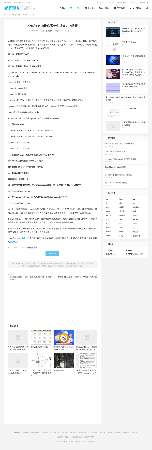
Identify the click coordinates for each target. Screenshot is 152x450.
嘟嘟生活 (126, 434)
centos (135, 200)
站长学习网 (134, 434)
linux (121, 200)
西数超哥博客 (11, 9)
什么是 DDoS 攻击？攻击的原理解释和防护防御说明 (41, 374)
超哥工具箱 (121, 3)
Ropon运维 (82, 434)
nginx (108, 200)
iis (106, 204)
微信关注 (142, 3)
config (108, 229)
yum (121, 233)
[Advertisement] (52, 304)
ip (120, 225)
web (134, 213)
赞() (52, 255)
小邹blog (64, 434)
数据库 (135, 233)
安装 (121, 237)
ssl (134, 204)
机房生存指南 (59, 372)
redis (135, 225)
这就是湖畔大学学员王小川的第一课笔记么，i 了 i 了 (86, 374)
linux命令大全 (55, 434)
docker (108, 217)
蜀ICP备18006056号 (89, 443)
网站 (135, 217)
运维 (107, 221)
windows (136, 208)
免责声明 (110, 3)
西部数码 (25, 434)
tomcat (108, 237)
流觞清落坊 (73, 434)
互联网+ (25, 16)
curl (134, 229)
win (107, 225)
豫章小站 (103, 434)
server (135, 221)
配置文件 (136, 237)
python (108, 233)
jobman (110, 434)
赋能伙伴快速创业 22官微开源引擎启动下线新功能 (77, 278)
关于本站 (100, 3)
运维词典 (45, 434)
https (108, 213)
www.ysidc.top (20, 239)
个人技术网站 (93, 434)
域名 (121, 229)
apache (122, 217)
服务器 (122, 213)
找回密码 (26, 3)
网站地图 (79, 443)
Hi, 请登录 (8, 3)
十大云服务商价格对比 (39, 348)
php (120, 204)
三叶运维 (118, 434)
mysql (108, 208)
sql (120, 221)
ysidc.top (14, 243)
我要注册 (17, 3)
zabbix (121, 208)
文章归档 (132, 3)
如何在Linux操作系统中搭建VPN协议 (52, 27)
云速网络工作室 (35, 434)
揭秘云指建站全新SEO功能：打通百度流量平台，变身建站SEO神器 (29, 279)
